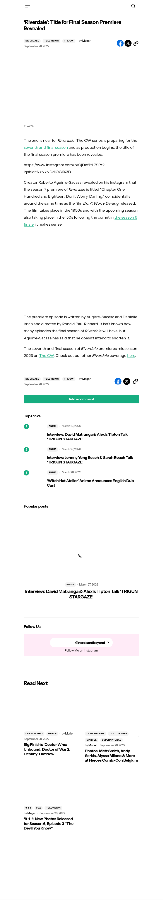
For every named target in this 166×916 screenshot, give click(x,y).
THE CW (69, 40)
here (131, 355)
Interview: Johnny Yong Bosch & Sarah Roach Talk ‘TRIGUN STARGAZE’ (90, 460)
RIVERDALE (32, 40)
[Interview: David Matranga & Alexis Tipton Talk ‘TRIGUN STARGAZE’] (33, 434)
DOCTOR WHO (34, 733)
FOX (38, 807)
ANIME (52, 426)
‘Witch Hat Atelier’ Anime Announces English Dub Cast (90, 483)
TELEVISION (51, 40)
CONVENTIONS (95, 733)
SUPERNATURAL (111, 739)
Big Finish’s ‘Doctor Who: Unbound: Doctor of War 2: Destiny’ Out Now (47, 749)
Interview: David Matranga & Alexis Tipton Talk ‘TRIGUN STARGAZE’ (87, 437)
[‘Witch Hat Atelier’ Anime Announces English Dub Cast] (33, 480)
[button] (27, 6)
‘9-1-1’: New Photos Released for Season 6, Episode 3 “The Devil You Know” (49, 824)
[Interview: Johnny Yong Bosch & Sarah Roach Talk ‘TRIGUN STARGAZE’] (33, 457)
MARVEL (92, 739)
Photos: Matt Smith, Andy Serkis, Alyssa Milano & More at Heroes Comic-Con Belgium (111, 756)
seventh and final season (46, 147)
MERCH (52, 733)
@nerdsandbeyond (90, 643)
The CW (46, 355)
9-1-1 (28, 807)
